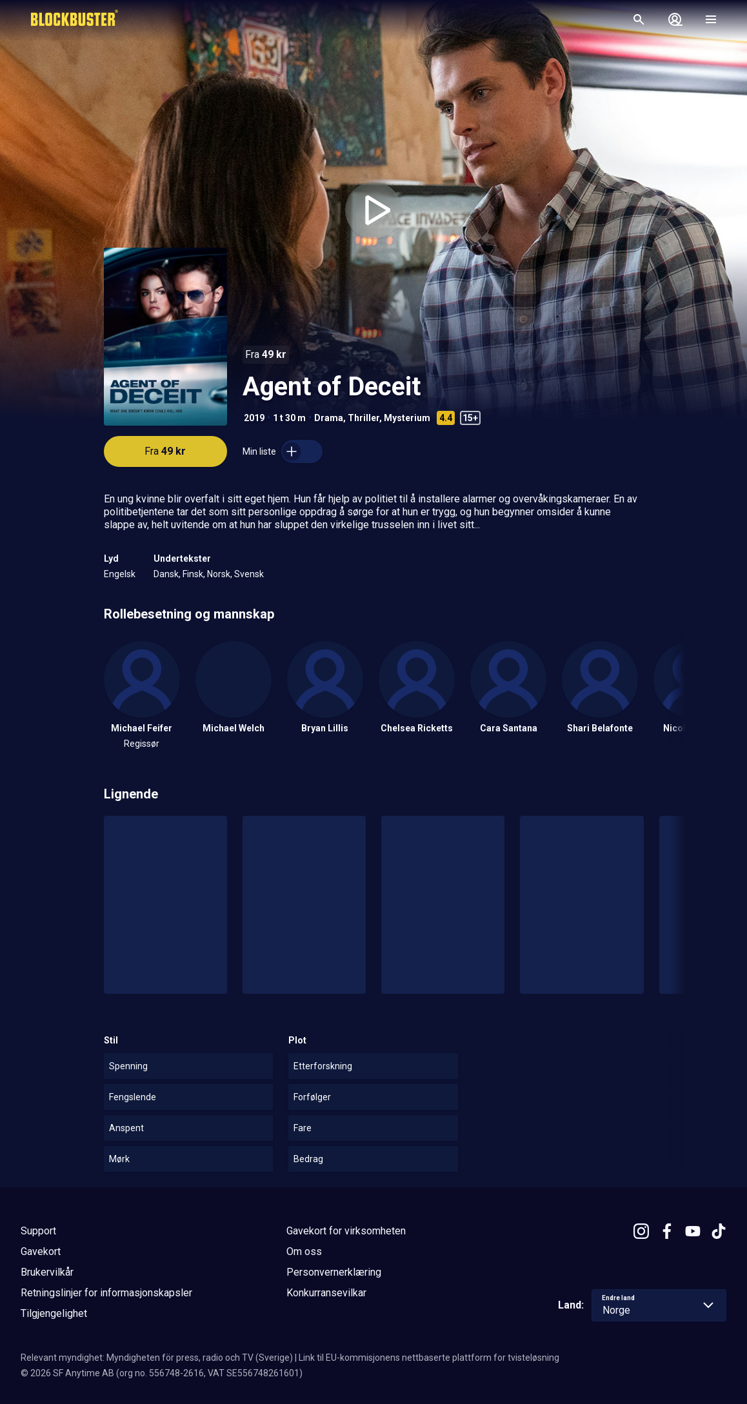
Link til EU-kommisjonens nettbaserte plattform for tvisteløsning (429, 1357)
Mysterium (407, 418)
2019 (254, 418)
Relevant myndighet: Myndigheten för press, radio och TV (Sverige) (157, 1357)
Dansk (166, 574)
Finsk (193, 574)
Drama (328, 418)
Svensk (249, 574)
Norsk (218, 574)
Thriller (363, 418)
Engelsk (119, 574)
